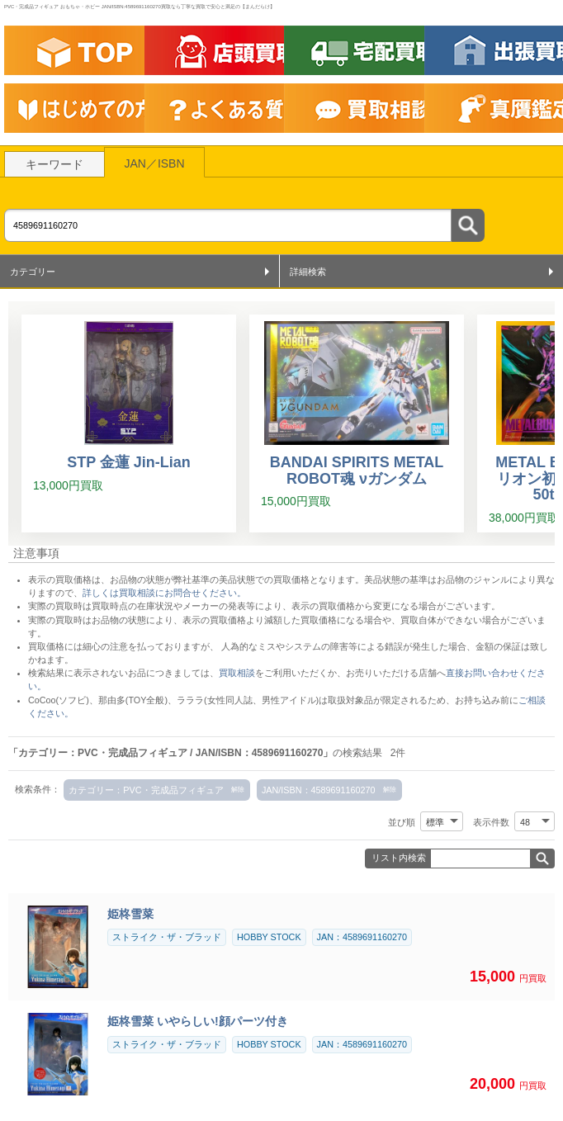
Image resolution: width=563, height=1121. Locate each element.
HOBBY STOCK (269, 937)
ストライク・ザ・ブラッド (166, 937)
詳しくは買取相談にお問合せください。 (164, 593)
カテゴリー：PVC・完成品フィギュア (146, 790)
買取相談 (237, 673)
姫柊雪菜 (130, 913)
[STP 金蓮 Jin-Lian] (128, 423)
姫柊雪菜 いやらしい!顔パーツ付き (197, 1021)
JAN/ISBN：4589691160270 (319, 790)
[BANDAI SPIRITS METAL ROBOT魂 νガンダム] (356, 423)
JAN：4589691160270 (362, 937)
